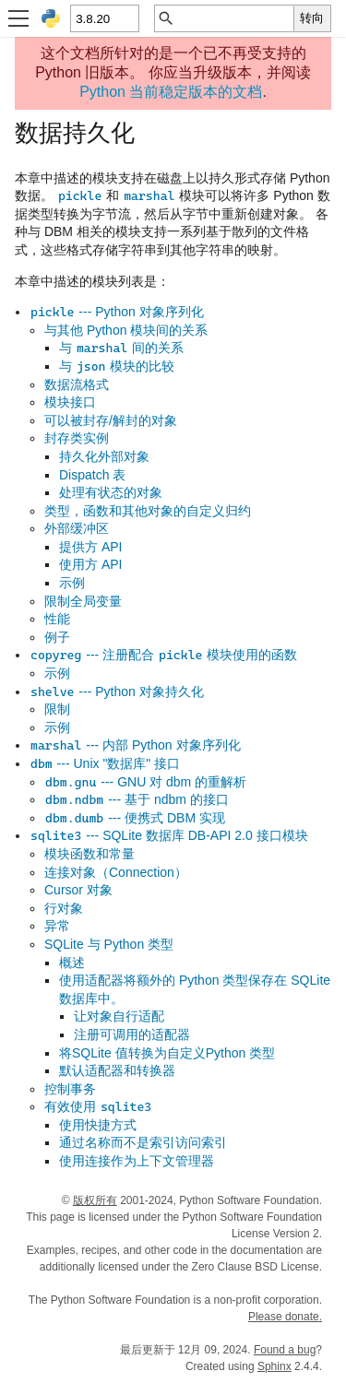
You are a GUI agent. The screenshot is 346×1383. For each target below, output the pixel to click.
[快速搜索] (234, 18)
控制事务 (70, 1089)
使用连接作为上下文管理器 (136, 1160)
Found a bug (285, 1349)
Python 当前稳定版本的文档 (170, 92)
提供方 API (90, 546)
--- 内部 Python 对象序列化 (135, 745)
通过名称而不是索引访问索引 (143, 1142)
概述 (72, 962)
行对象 (63, 908)
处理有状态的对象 (110, 492)
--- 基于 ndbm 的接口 (136, 799)
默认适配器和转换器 (117, 1070)
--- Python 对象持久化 (117, 691)
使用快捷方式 (98, 1124)
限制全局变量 (83, 601)
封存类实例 (76, 438)
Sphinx (274, 1366)
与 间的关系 (121, 347)
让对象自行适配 (119, 1016)
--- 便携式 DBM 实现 (134, 817)
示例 (72, 582)
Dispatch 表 (92, 474)
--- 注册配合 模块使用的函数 (163, 654)
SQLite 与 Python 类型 (108, 944)
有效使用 (98, 1106)
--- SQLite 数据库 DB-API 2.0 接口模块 (169, 835)
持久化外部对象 (104, 456)
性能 (57, 618)
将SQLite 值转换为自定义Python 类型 (167, 1053)
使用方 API (90, 564)
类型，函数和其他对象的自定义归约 (147, 510)
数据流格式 (76, 384)
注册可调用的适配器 (132, 1034)
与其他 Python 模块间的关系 (126, 330)
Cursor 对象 (78, 889)
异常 (57, 925)
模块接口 (70, 402)
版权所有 (95, 1200)
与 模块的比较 (116, 366)
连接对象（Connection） (115, 872)
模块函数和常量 (89, 853)
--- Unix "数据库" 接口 (105, 763)
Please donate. (285, 1316)
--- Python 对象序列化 (117, 311)
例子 (57, 637)
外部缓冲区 (76, 528)
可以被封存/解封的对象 (110, 420)
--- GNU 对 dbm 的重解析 (145, 781)
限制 (57, 709)
